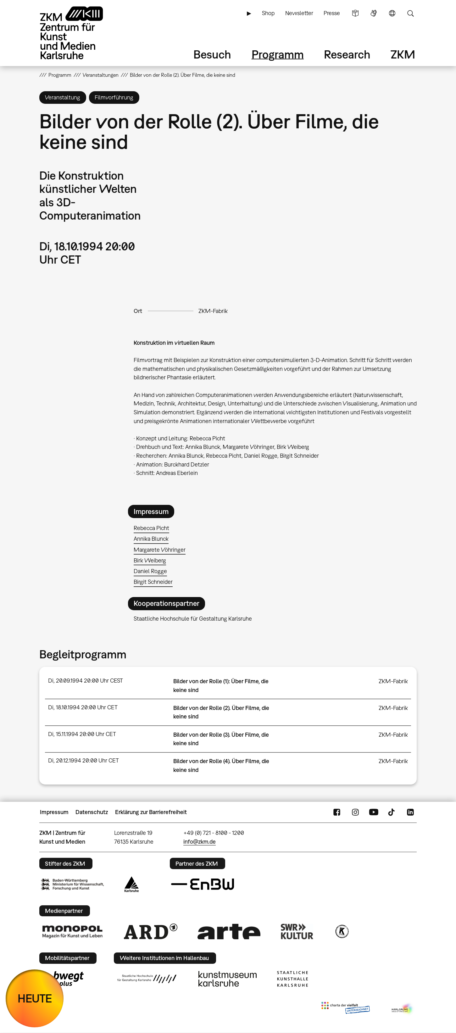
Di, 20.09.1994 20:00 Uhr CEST (85, 680)
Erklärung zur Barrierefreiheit (151, 812)
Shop (268, 13)
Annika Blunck (151, 538)
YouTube (373, 812)
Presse (332, 13)
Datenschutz (91, 812)
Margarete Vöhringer (160, 549)
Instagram (355, 812)
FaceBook (337, 812)
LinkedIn (410, 812)
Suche (410, 13)
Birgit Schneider (153, 581)
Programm (278, 54)
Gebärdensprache (373, 13)
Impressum (54, 812)
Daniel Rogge (150, 571)
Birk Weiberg (150, 560)
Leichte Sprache (355, 13)
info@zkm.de (199, 841)
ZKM (403, 54)
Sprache (392, 13)
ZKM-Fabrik (213, 311)
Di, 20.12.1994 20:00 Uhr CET (83, 760)
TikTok (392, 812)
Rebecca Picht (151, 528)
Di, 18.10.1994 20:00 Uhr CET (83, 707)
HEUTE (35, 998)
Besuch (212, 54)
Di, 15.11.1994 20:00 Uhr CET (82, 734)
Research (347, 54)
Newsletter (299, 13)
